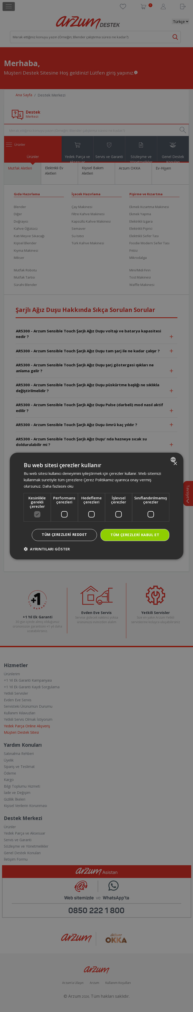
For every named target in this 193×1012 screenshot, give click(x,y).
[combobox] (174, 459)
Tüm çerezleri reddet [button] (64, 534)
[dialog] (97, 506)
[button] (47, 549)
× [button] (175, 464)
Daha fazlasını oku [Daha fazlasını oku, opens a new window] (57, 486)
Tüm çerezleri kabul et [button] (134, 534)
